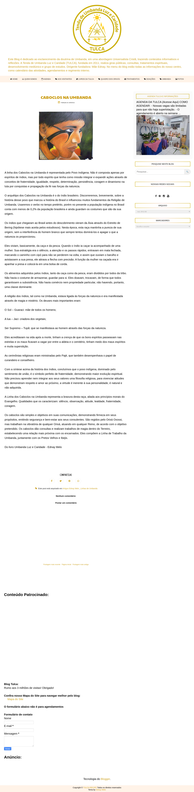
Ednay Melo (101, 790)
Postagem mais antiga (81, 564)
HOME (14, 79)
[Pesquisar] (159, 171)
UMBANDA (165, 79)
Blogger (105, 778)
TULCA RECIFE (90, 787)
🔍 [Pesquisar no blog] (187, 172)
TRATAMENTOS (131, 79)
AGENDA (46, 79)
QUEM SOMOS (29, 79)
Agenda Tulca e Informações (162, 96)
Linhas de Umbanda (89, 488)
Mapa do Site (15, 699)
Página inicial (66, 564)
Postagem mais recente (51, 564)
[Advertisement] (85, 637)
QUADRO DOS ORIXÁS (109, 79)
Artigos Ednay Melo (71, 488)
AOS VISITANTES (63, 79)
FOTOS (179, 79)
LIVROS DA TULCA (85, 79)
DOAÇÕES (149, 79)
